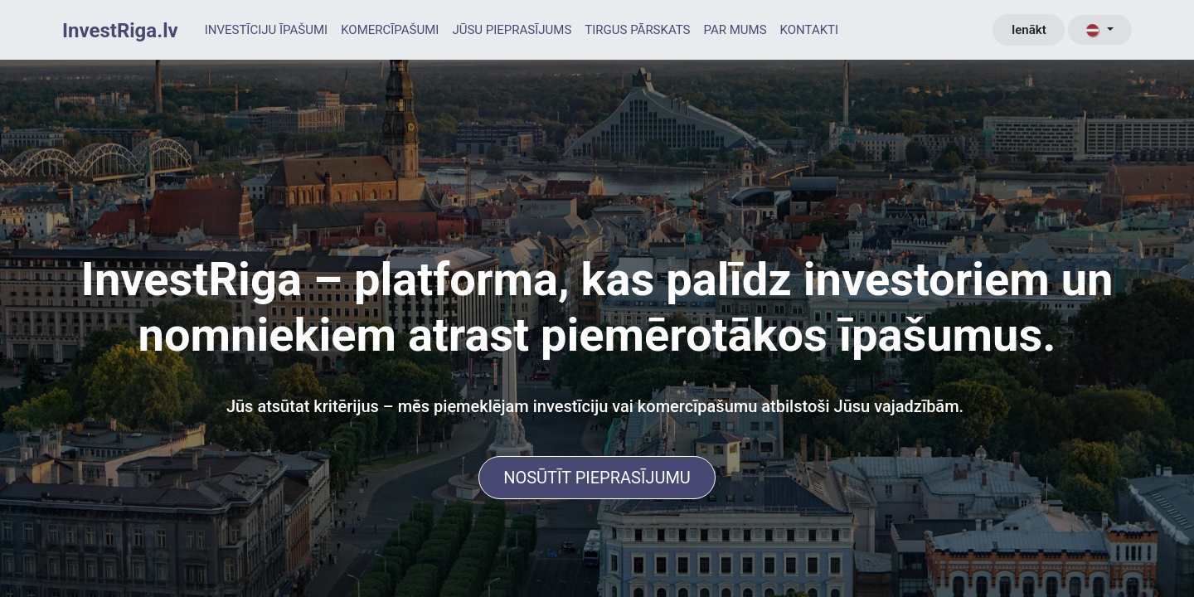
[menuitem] (266, 30)
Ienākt (1029, 29)
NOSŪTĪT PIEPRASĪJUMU (597, 478)
